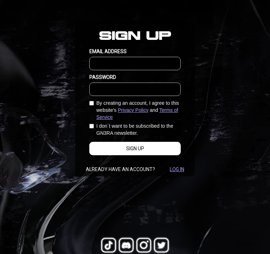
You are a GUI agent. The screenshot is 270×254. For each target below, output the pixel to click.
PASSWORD (102, 77)
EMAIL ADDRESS (108, 51)
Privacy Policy (133, 110)
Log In (177, 169)
